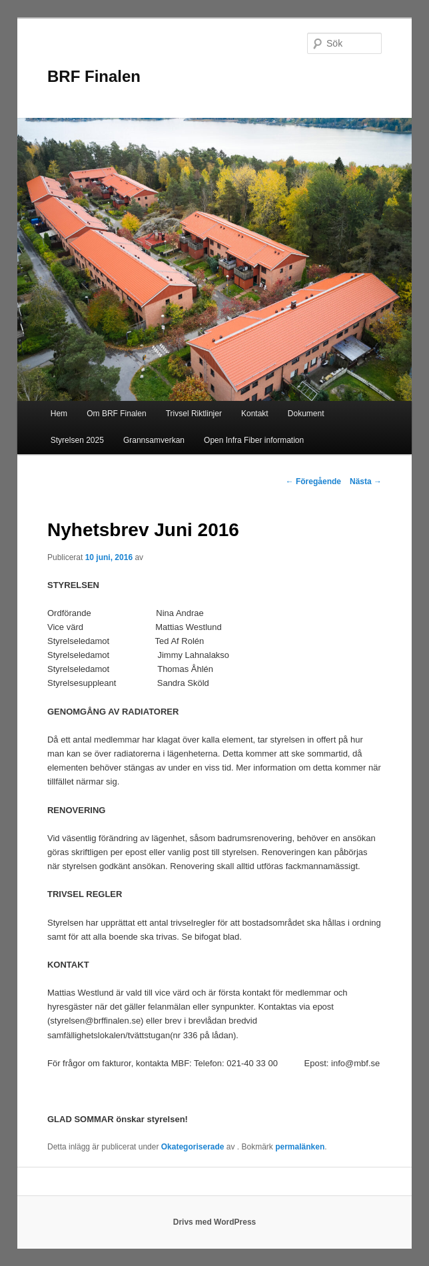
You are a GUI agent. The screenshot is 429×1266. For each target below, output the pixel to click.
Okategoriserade (192, 1146)
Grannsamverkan (154, 440)
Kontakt (254, 413)
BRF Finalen (94, 76)
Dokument (306, 413)
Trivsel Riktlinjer (194, 413)
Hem (59, 413)
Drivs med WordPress (214, 1222)
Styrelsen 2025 (77, 440)
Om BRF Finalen (116, 413)
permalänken (299, 1146)
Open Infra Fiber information (254, 440)
